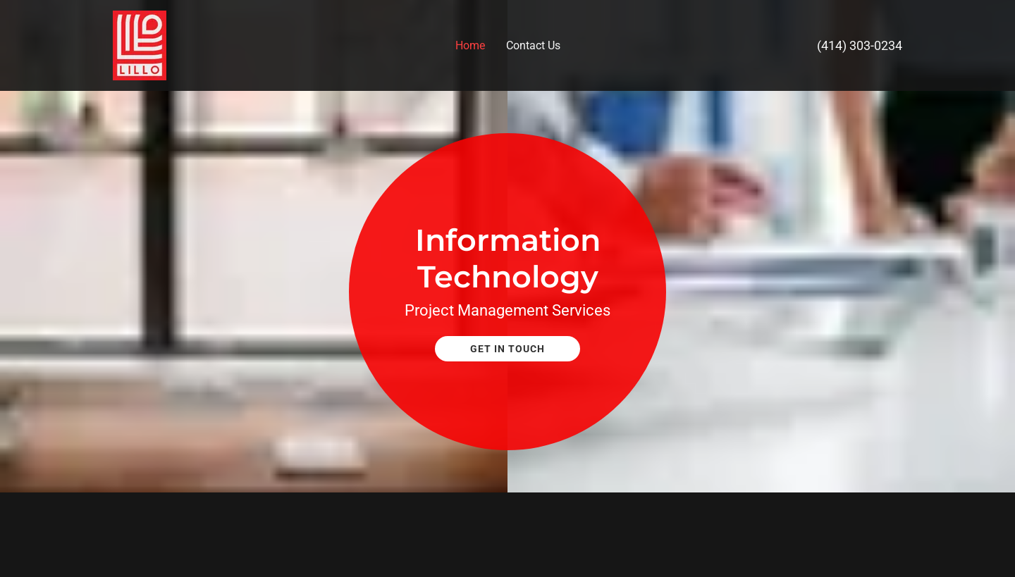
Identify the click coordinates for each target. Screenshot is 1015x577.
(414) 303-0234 (859, 45)
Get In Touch (507, 348)
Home (470, 45)
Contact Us (533, 45)
